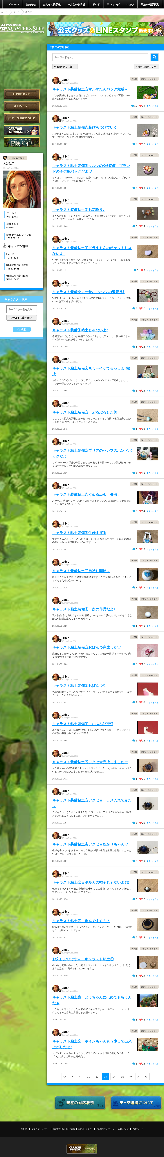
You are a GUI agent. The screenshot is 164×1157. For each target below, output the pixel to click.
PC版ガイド (22, 94)
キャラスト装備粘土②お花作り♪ (78, 209)
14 (113, 1076)
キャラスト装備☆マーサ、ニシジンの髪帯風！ (88, 291)
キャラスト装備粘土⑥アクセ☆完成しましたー (90, 761)
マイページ (12, 4)
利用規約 (24, 1129)
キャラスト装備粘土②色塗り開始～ (81, 570)
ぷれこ (16, 12)
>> (146, 1076)
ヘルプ (130, 4)
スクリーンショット (149, 78)
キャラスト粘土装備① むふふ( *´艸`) (82, 723)
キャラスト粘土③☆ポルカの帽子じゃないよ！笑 (91, 882)
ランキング (113, 4)
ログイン (22, 106)
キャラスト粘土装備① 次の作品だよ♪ (83, 608)
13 (105, 1076)
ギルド (96, 4)
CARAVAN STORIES (82, 1149)
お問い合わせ (123, 1129)
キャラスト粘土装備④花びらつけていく (84, 127)
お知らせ (31, 4)
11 (88, 1076)
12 (97, 1076)
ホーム (4, 12)
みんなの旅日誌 (76, 4)
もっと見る (153, 105)
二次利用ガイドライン (105, 1129)
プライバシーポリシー (41, 1129)
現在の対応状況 (150, 4)
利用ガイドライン (85, 1129)
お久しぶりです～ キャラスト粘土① (83, 958)
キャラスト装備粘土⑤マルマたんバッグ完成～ (90, 89)
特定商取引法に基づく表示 (64, 1129)
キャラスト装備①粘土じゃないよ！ (80, 329)
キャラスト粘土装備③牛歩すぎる (79, 532)
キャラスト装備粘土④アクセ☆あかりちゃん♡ (90, 844)
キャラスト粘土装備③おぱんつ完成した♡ (86, 647)
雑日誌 (134, 78)
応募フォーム (137, 1129)
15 (122, 1076)
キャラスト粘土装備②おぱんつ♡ (79, 685)
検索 (23, 329)
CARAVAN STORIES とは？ (22, 130)
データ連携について (22, 118)
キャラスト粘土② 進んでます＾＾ (81, 920)
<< (64, 1076)
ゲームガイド (22, 142)
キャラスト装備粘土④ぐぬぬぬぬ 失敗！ (85, 494)
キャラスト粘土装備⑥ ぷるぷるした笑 (84, 412)
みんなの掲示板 (52, 4)
